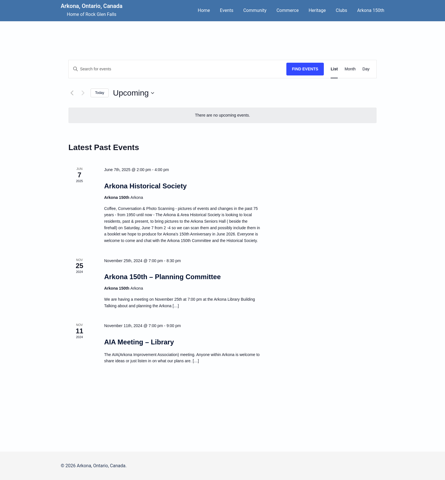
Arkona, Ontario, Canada (92, 6)
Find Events (305, 69)
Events (226, 10)
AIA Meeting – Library (139, 342)
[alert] (222, 115)
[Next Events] (82, 93)
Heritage (317, 10)
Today (99, 93)
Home (204, 10)
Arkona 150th (370, 10)
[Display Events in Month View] (350, 69)
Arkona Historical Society (145, 186)
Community (254, 10)
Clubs (341, 10)
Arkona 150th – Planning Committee (162, 277)
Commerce (287, 10)
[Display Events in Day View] (366, 69)
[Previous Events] (71, 93)
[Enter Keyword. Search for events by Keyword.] (177, 69)
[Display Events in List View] (334, 69)
